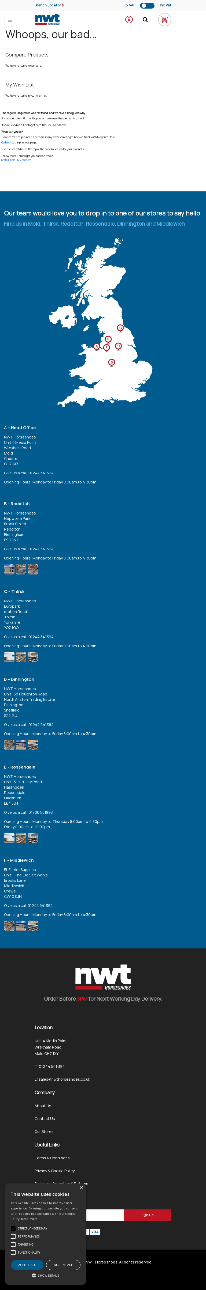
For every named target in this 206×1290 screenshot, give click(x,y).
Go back (6, 142)
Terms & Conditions (52, 1157)
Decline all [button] (63, 1265)
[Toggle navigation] (10, 20)
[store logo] (47, 19)
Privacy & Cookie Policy (55, 1170)
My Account (24, 160)
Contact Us (45, 1118)
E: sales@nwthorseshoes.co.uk (62, 1079)
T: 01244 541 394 (50, 1066)
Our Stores (44, 1131)
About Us (43, 1105)
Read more (29, 1219)
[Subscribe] (148, 1215)
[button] (45, 1275)
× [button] (81, 1188)
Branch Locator (48, 5)
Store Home (8, 160)
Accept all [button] (27, 1265)
